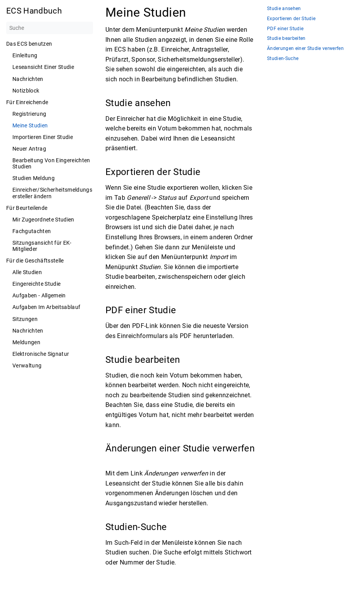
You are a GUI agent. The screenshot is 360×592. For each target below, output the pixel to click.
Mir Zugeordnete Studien (43, 219)
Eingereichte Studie (36, 284)
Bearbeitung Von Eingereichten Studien (51, 163)
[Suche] (49, 28)
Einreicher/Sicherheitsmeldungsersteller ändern (52, 193)
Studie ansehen (284, 8)
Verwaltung (26, 365)
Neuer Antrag (29, 149)
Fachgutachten (31, 231)
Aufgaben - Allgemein (39, 295)
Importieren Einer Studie (42, 137)
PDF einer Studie (285, 28)
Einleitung (24, 55)
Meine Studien (30, 125)
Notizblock (25, 91)
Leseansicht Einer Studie (43, 67)
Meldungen (26, 342)
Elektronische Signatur (40, 354)
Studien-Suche (282, 58)
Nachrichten (27, 79)
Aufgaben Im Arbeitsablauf (46, 307)
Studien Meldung (33, 178)
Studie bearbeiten (286, 38)
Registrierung (29, 114)
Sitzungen (25, 319)
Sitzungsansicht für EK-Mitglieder (42, 246)
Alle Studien (27, 272)
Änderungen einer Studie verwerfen (305, 48)
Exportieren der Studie (291, 18)
